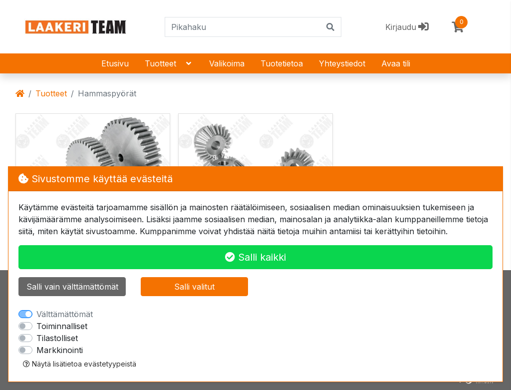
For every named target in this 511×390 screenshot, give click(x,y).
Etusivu (115, 63)
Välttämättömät (64, 314)
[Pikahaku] (242, 26)
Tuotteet (169, 63)
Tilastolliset (57, 338)
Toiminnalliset (61, 326)
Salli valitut (194, 287)
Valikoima (227, 63)
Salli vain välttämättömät (72, 287)
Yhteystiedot (342, 63)
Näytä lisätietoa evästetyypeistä (79, 364)
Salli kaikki (255, 257)
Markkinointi (59, 350)
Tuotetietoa (281, 63)
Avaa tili (395, 63)
